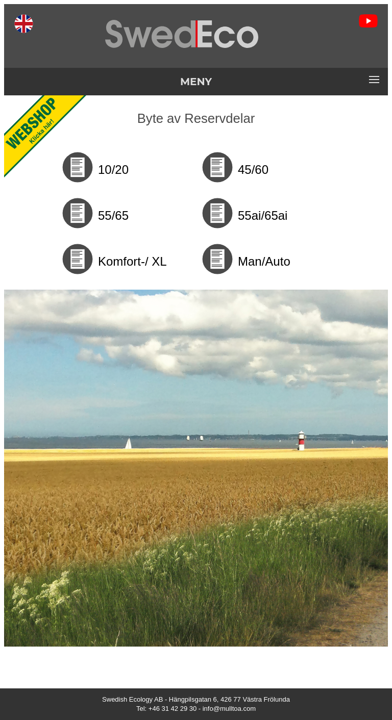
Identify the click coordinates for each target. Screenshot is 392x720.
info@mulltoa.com (229, 708)
